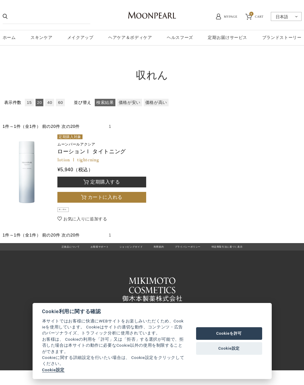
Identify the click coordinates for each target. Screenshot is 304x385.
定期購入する (105, 181)
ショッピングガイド (122, 253)
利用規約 (159, 253)
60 (60, 102)
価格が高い (156, 102)
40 (49, 102)
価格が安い (129, 102)
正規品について (41, 253)
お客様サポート (79, 253)
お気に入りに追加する (85, 223)
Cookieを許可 (229, 333)
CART (256, 15)
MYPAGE (230, 16)
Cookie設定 (53, 369)
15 (29, 102)
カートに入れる (105, 197)
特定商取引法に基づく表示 (252, 253)
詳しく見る (71, 212)
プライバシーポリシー (197, 253)
